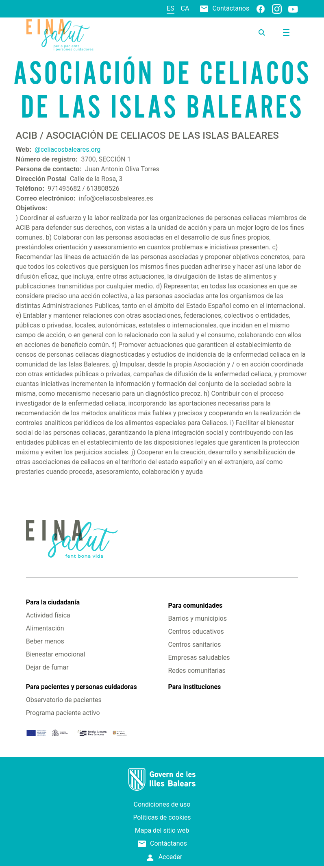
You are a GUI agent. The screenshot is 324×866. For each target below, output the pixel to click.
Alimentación (45, 628)
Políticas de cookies (162, 817)
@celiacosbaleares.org (67, 149)
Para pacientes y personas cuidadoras (81, 687)
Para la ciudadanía (53, 602)
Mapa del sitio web (162, 830)
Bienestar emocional (55, 654)
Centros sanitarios (194, 644)
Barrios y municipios (197, 618)
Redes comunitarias (197, 670)
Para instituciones (194, 687)
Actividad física (48, 615)
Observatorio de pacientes (64, 700)
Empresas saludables (199, 657)
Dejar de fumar (47, 667)
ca (185, 8)
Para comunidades (195, 605)
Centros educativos (196, 631)
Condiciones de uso (162, 804)
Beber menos (45, 641)
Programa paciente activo (63, 713)
